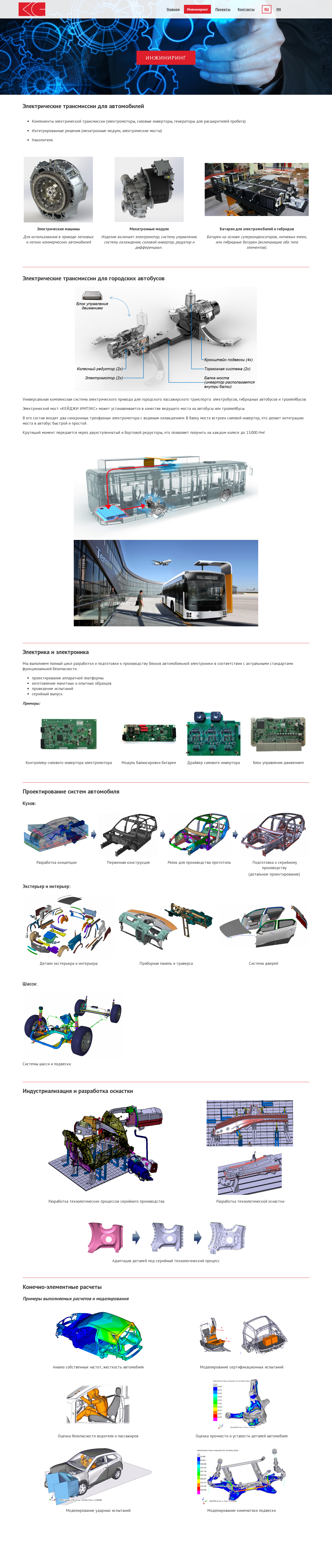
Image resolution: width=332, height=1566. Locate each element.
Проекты (222, 9)
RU (266, 9)
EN (278, 9)
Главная (173, 9)
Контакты (246, 9)
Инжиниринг (197, 9)
